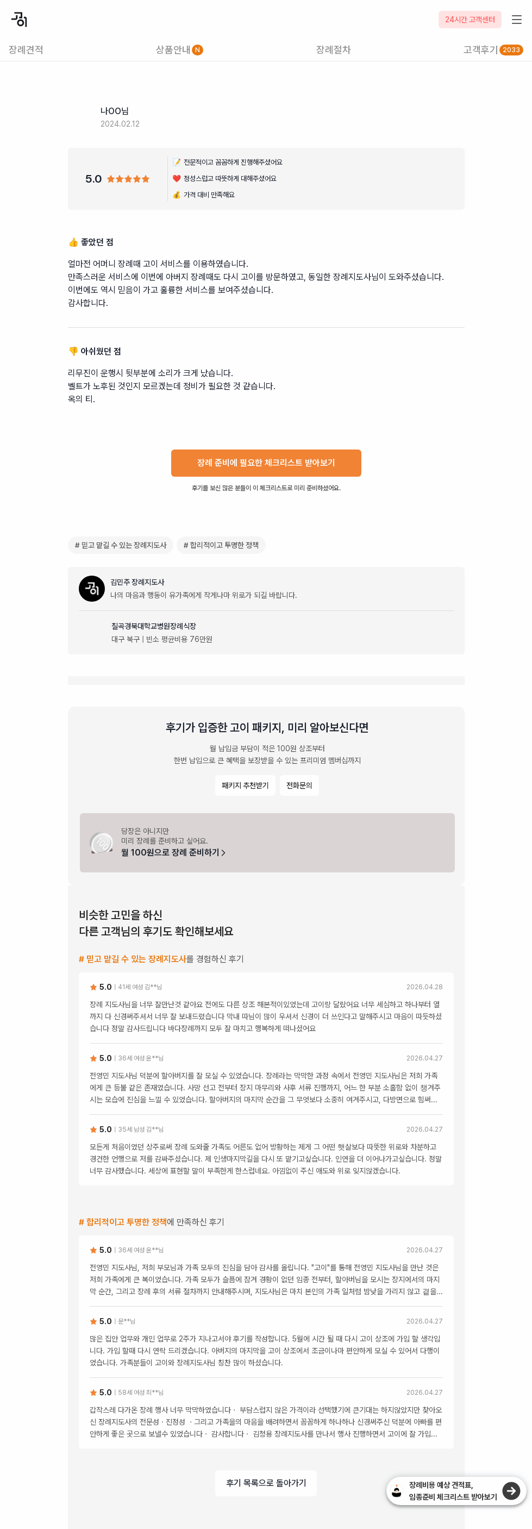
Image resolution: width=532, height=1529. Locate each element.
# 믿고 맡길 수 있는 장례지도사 (120, 545)
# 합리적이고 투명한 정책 (221, 545)
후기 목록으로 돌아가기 (266, 1483)
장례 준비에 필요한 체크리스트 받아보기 (266, 463)
